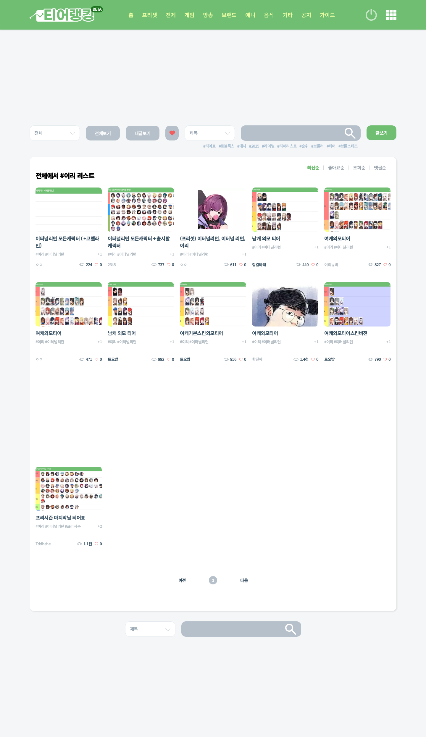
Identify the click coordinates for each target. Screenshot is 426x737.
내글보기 (143, 133)
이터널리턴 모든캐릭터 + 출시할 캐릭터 (139, 242)
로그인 (371, 15)
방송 (208, 15)
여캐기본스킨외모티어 (201, 333)
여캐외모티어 (337, 238)
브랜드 (229, 15)
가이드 (327, 15)
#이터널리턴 (54, 254)
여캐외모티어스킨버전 (345, 333)
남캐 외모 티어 (266, 238)
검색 (350, 133)
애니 (250, 15)
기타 (287, 15)
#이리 (40, 254)
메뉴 (391, 15)
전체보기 (103, 133)
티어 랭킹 (62, 15)
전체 (170, 15)
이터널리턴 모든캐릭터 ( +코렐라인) (67, 242)
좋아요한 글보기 (172, 133)
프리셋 (149, 15)
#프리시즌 (72, 526)
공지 (306, 15)
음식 (269, 15)
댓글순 (380, 167)
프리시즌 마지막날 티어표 (60, 517)
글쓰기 (381, 133)
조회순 (359, 167)
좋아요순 (336, 167)
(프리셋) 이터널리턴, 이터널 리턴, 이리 (212, 242)
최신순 (313, 167)
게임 (189, 15)
